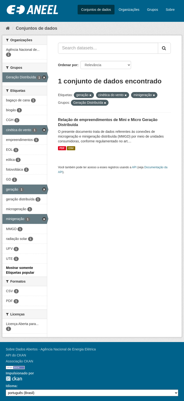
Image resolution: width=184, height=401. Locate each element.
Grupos (152, 10)
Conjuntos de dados (96, 10)
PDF (61, 148)
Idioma (11, 386)
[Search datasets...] (108, 48)
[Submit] (164, 48)
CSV (71, 148)
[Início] (8, 28)
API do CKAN (16, 355)
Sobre (170, 10)
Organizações (129, 10)
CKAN (14, 378)
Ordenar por (67, 65)
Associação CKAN (19, 361)
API (134, 167)
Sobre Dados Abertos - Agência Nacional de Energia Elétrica (51, 349)
